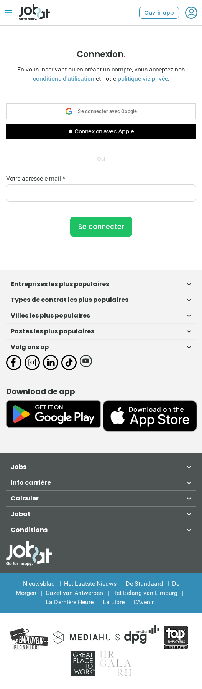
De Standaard (144, 583)
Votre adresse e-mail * (35, 179)
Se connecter (101, 226)
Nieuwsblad (39, 583)
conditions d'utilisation (63, 78)
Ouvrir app (159, 13)
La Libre (114, 602)
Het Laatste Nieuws (90, 583)
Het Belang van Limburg (144, 592)
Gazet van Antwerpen (74, 592)
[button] (101, 131)
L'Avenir (144, 602)
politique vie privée (143, 78)
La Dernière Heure (70, 602)
